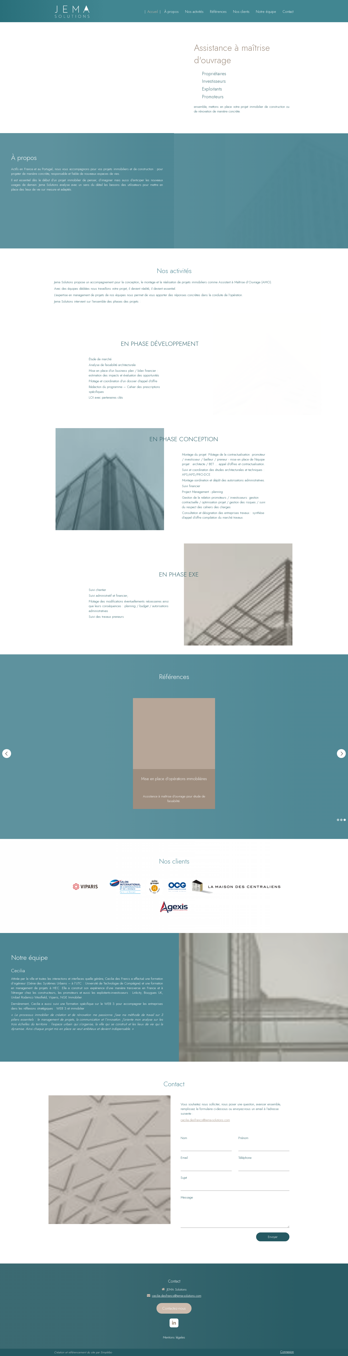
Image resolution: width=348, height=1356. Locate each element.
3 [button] (345, 820)
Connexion (287, 1351)
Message (187, 1197)
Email (184, 1157)
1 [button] (338, 820)
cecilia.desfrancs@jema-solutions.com (205, 1120)
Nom (184, 1138)
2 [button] (341, 820)
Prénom (243, 1138)
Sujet (184, 1177)
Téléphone (244, 1157)
